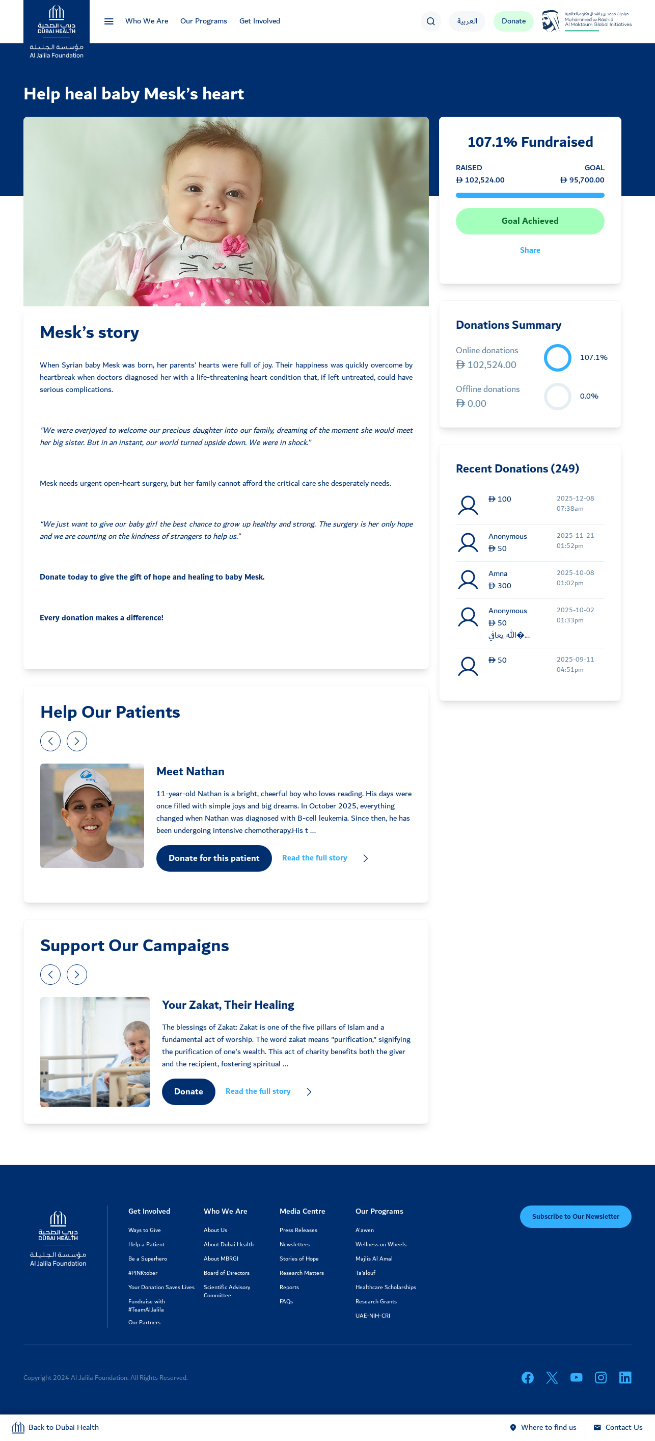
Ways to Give (144, 1230)
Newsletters (295, 1245)
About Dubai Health (229, 1245)
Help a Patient (146, 1245)
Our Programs (203, 21)
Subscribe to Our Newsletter (575, 1217)
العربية (467, 21)
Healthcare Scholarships (386, 1287)
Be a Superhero (147, 1259)
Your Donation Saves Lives (161, 1287)
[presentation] (50, 741)
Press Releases (298, 1230)
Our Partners (144, 1323)
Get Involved (259, 21)
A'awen (365, 1230)
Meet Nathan (190, 772)
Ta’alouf (365, 1273)
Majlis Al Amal (374, 1259)
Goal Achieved (530, 221)
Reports (289, 1287)
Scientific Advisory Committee (227, 1291)
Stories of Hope (299, 1259)
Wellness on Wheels (381, 1245)
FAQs (286, 1302)
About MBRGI (221, 1259)
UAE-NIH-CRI (373, 1316)
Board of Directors (227, 1273)
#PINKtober (142, 1273)
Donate (514, 21)
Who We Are (146, 21)
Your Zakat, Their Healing (228, 1005)
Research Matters (302, 1273)
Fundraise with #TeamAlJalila (146, 1306)
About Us (215, 1230)
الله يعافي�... (509, 636)
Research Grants (376, 1302)
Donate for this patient (214, 858)
